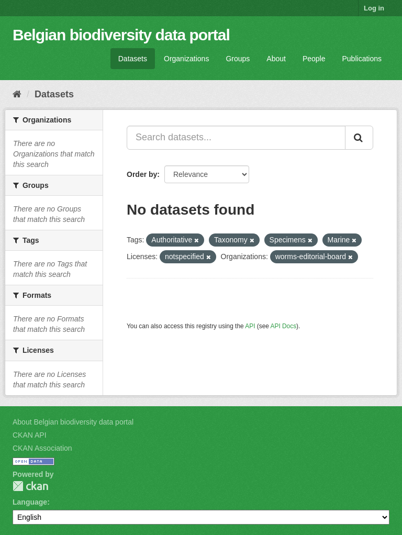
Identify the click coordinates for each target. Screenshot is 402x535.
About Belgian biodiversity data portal (73, 422)
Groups (238, 58)
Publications (362, 58)
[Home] (17, 94)
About (276, 58)
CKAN (30, 486)
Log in (374, 8)
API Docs (284, 326)
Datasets (132, 58)
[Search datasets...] (236, 138)
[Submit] (359, 138)
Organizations (186, 58)
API (250, 326)
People (314, 58)
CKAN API (30, 435)
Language (30, 502)
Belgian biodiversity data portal (121, 34)
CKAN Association (42, 448)
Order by (142, 174)
